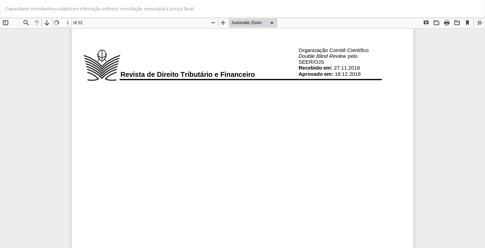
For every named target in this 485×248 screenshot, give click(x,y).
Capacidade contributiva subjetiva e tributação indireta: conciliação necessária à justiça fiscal (100, 9)
